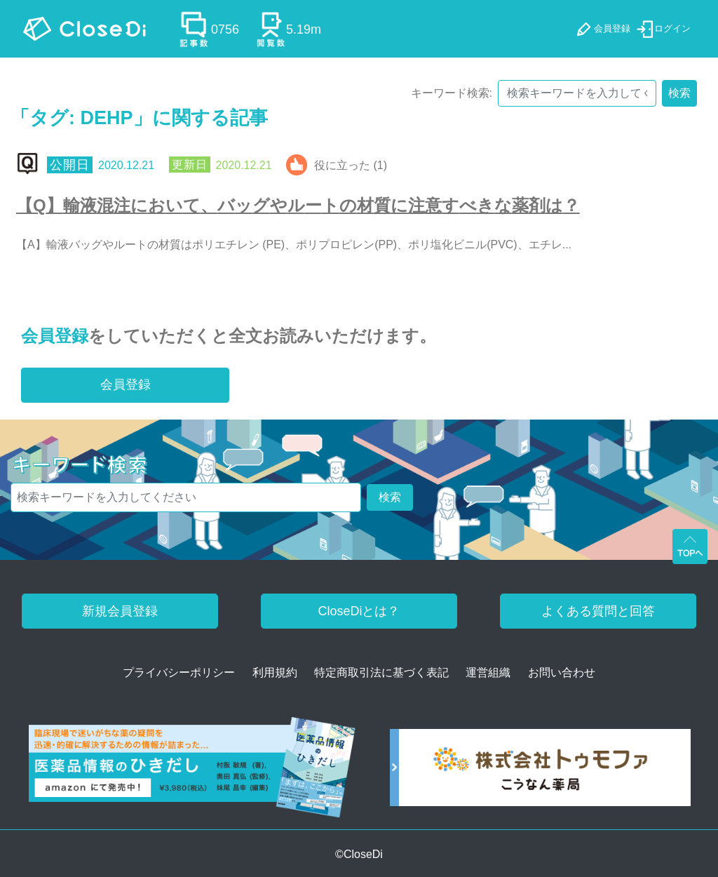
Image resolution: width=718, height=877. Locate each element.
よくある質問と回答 (598, 611)
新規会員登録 (120, 611)
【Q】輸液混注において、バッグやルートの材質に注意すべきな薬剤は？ (298, 205)
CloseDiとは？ (359, 611)
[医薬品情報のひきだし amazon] (192, 772)
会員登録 (54, 335)
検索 (679, 93)
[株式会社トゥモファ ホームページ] (540, 772)
